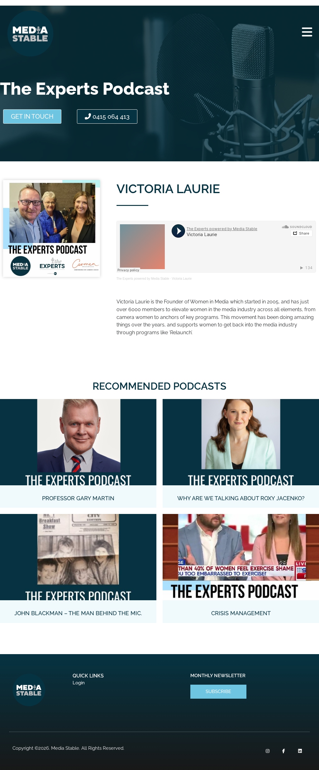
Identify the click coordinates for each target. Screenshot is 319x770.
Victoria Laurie (182, 278)
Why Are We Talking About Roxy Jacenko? (241, 498)
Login (79, 683)
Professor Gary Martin (78, 498)
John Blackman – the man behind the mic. (78, 613)
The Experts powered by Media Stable (143, 278)
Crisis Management (241, 613)
